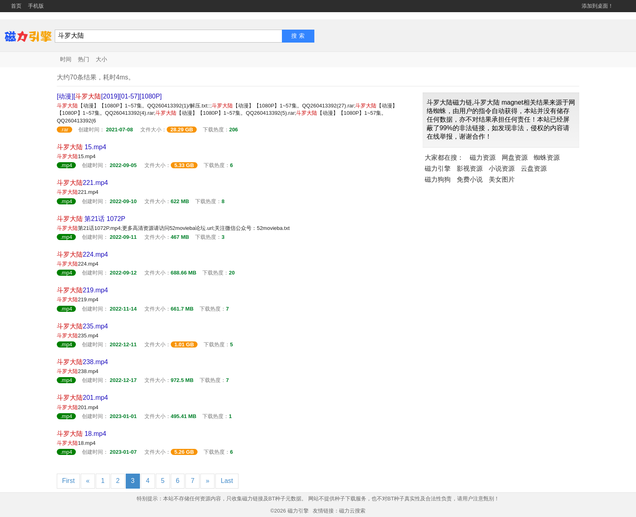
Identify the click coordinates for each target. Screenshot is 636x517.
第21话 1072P (91, 218)
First (68, 480)
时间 (65, 59)
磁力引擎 (438, 168)
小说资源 (502, 168)
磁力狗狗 (438, 179)
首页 (16, 6)
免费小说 (470, 179)
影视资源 (470, 168)
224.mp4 (82, 254)
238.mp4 (82, 361)
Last (227, 480)
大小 (101, 59)
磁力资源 (483, 157)
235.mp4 (82, 326)
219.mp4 (82, 290)
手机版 (36, 6)
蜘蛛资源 (547, 157)
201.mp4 (82, 397)
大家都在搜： (444, 157)
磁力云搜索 (352, 511)
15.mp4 (81, 147)
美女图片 (502, 179)
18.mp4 (81, 433)
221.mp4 (82, 182)
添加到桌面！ (597, 6)
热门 (83, 59)
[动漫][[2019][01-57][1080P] (109, 96)
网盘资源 (515, 157)
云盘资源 (534, 168)
